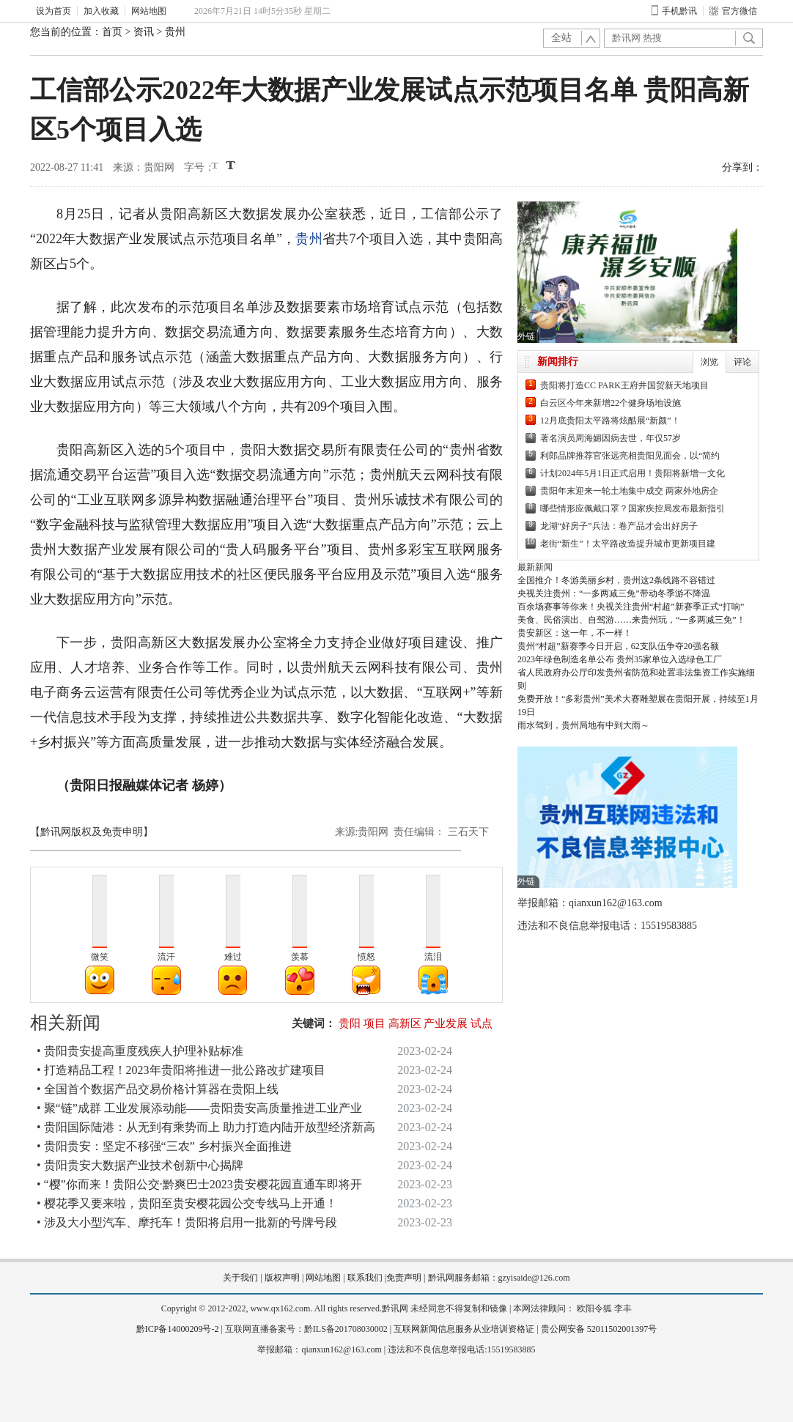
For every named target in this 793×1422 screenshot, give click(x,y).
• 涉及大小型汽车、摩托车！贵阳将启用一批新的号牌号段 (187, 1222)
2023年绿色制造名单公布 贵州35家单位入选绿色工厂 (619, 659)
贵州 (175, 31)
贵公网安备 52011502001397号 (599, 1329)
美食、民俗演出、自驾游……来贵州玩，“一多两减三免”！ (631, 620)
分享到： (742, 167)
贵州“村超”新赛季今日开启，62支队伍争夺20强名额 (618, 646)
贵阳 (350, 1023)
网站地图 (148, 11)
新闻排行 (557, 361)
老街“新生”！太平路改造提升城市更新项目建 (627, 543)
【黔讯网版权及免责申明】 (91, 831)
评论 (742, 362)
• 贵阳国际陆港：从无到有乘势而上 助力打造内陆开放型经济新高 (206, 1127)
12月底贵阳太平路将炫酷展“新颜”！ (610, 420)
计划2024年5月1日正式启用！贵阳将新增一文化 (632, 473)
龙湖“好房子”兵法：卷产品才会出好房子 (619, 526)
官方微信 (733, 11)
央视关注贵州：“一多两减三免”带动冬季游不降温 (613, 593)
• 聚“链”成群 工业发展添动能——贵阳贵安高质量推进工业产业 (199, 1108)
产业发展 (446, 1023)
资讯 (143, 31)
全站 (561, 37)
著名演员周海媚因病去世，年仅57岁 (610, 438)
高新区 (404, 1023)
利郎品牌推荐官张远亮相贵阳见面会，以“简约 (630, 456)
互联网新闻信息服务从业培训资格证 (464, 1329)
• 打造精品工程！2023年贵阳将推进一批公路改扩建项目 (181, 1070)
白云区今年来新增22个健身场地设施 (610, 403)
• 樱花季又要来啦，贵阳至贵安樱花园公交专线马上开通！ (187, 1203)
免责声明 (403, 1278)
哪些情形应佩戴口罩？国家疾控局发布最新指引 (632, 508)
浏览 (709, 362)
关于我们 (240, 1278)
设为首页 (53, 11)
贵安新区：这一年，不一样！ (574, 633)
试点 (482, 1023)
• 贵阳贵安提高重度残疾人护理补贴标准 (140, 1051)
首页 (112, 31)
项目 (375, 1023)
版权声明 (282, 1278)
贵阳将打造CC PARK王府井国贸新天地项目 (624, 385)
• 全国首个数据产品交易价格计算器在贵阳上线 (158, 1089)
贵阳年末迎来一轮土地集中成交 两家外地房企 (629, 491)
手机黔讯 (674, 11)
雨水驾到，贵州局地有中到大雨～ (583, 725)
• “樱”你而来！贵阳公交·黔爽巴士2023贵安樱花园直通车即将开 (199, 1184)
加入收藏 (101, 11)
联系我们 (365, 1278)
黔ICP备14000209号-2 (177, 1329)
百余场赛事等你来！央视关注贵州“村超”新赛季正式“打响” (630, 606)
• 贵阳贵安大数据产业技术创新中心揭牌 (140, 1165)
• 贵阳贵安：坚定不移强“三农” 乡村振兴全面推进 (164, 1146)
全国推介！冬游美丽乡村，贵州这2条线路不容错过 (616, 580)
